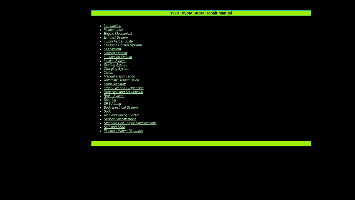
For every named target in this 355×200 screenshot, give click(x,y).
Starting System (115, 65)
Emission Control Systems (123, 45)
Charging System (116, 69)
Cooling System (115, 53)
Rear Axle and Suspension (123, 92)
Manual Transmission (119, 76)
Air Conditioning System (121, 115)
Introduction (112, 26)
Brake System (114, 96)
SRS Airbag (112, 104)
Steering (110, 100)
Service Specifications (120, 119)
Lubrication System (118, 57)
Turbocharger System (120, 41)
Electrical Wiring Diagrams (123, 131)
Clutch (108, 72)
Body (107, 111)
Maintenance (113, 30)
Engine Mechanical (118, 34)
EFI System (112, 49)
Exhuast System (116, 37)
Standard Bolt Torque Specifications (130, 123)
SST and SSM (114, 127)
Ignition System (115, 61)
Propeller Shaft (115, 84)
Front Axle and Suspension (124, 88)
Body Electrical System (121, 107)
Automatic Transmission (121, 80)
